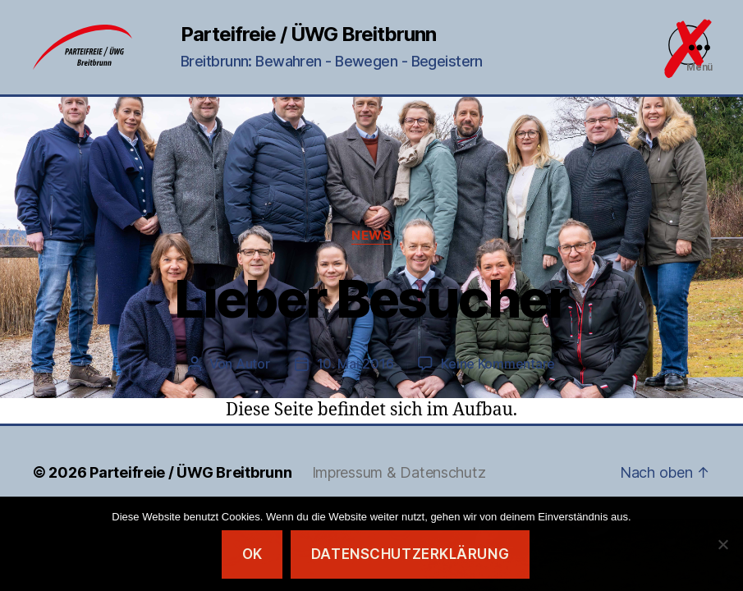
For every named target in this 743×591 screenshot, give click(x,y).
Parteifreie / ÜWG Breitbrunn (308, 34)
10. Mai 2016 (355, 363)
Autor (253, 363)
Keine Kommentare (498, 363)
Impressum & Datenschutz (399, 472)
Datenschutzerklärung (410, 554)
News (371, 235)
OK (252, 554)
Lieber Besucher (371, 298)
